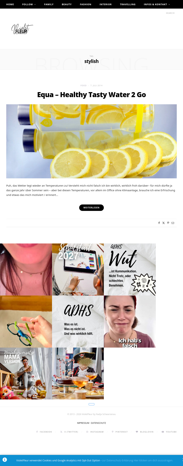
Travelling (128, 4)
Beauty (67, 4)
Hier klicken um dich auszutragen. (153, 460)
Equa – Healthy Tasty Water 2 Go (91, 94)
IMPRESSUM (83, 450)
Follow (27, 4)
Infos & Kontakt (155, 4)
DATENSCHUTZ (98, 450)
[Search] (163, 13)
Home (10, 4)
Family (49, 4)
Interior (106, 4)
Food (84, 85)
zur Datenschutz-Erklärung (117, 460)
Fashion (85, 4)
